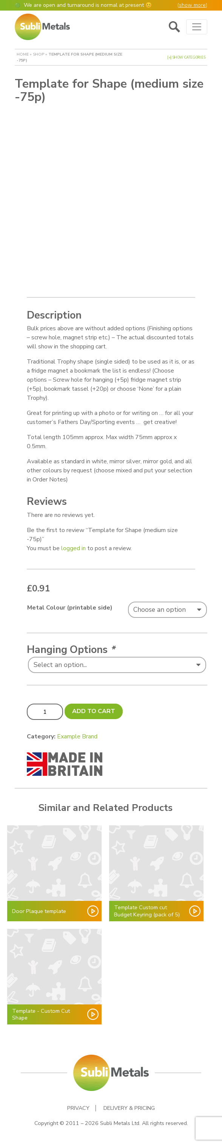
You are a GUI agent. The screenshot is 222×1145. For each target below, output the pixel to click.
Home (23, 54)
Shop (38, 54)
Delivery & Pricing (129, 1108)
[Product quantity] (45, 711)
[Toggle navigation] (196, 26)
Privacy (78, 1108)
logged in (73, 548)
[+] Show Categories (186, 57)
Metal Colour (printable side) (70, 607)
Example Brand (77, 736)
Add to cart (93, 711)
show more (192, 5)
